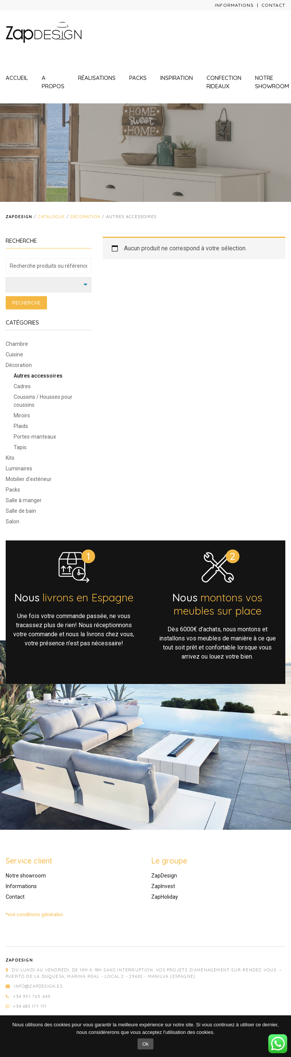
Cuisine (14, 354)
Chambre (17, 344)
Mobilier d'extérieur (29, 479)
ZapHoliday (164, 897)
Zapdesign (19, 216)
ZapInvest (163, 886)
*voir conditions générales (34, 914)
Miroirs (22, 415)
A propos (53, 82)
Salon (12, 521)
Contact (273, 5)
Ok (145, 1044)
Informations (234, 5)
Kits (10, 458)
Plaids (21, 426)
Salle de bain (21, 511)
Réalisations (97, 77)
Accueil (17, 77)
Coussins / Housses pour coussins (43, 401)
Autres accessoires (38, 376)
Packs (138, 77)
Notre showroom (272, 82)
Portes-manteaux (35, 437)
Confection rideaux (224, 82)
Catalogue (51, 216)
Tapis (20, 447)
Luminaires (19, 468)
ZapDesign (164, 876)
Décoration (85, 216)
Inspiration (176, 77)
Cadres (22, 386)
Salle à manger (24, 500)
